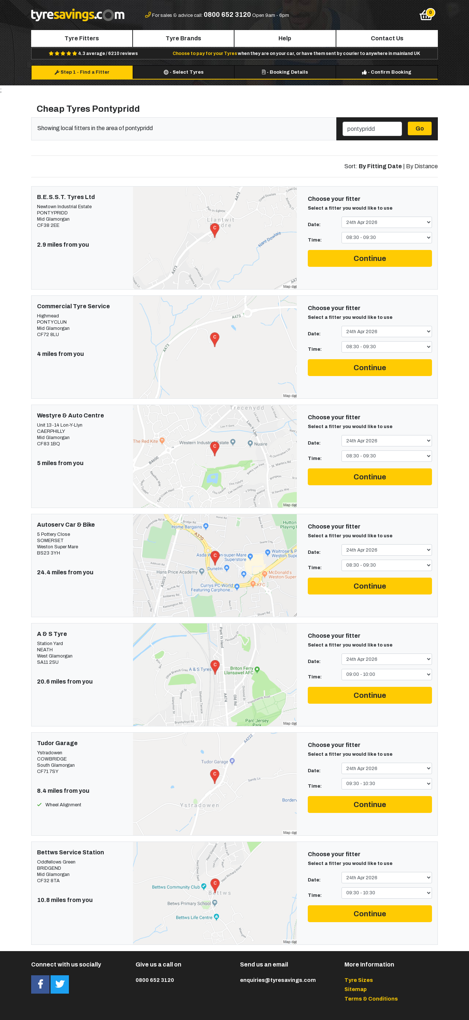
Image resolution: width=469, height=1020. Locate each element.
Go (420, 128)
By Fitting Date (380, 166)
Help (284, 38)
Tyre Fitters (81, 38)
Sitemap (355, 989)
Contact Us (387, 38)
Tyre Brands (183, 38)
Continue (370, 258)
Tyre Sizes (358, 980)
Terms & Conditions (371, 999)
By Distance (422, 166)
